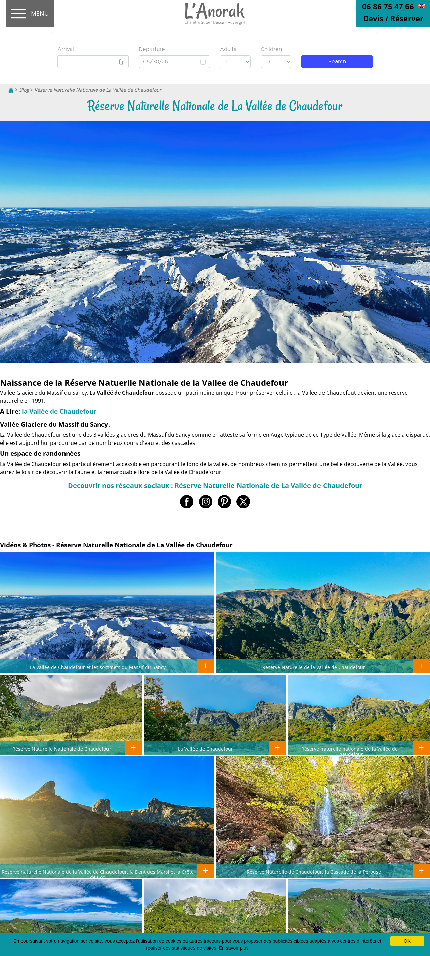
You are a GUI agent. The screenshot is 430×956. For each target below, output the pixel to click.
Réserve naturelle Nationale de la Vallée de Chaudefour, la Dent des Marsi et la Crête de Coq (98, 874)
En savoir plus (234, 948)
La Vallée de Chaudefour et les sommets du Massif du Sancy (98, 667)
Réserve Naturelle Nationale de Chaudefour (61, 749)
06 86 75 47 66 (388, 6)
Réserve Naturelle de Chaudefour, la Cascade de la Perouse (314, 872)
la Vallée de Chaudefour (59, 411)
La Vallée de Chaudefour (205, 749)
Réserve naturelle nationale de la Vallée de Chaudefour (349, 751)
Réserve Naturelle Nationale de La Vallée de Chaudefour (97, 89)
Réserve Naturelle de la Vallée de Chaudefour (313, 667)
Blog (24, 89)
